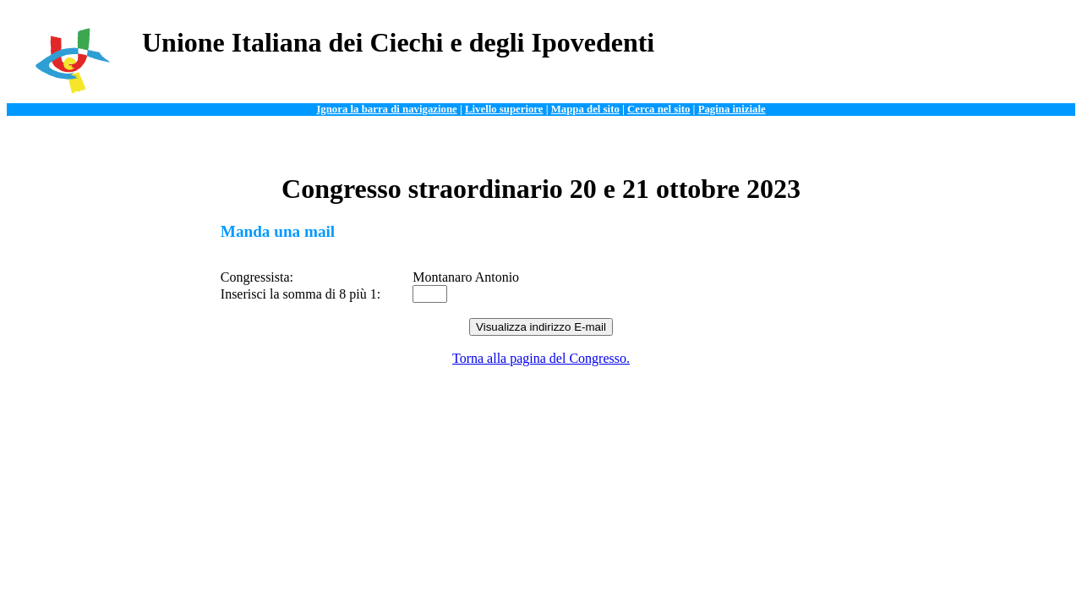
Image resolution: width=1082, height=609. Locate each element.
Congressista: (257, 277)
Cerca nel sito (658, 109)
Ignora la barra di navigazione (386, 109)
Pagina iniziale (732, 109)
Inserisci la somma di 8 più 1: (300, 294)
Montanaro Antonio (466, 277)
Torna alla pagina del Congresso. (541, 358)
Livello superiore (504, 109)
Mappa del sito (585, 109)
